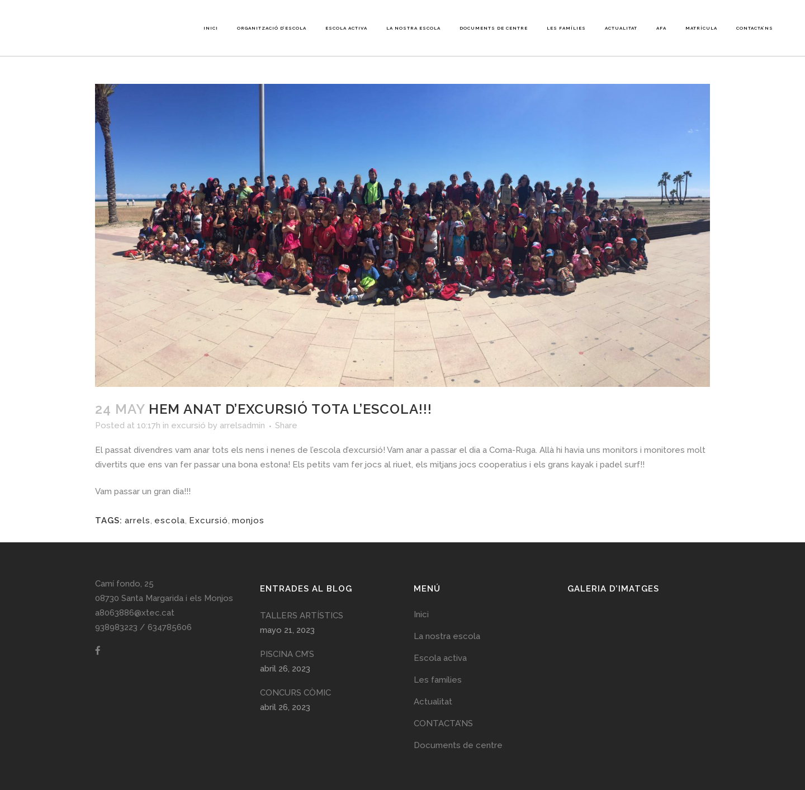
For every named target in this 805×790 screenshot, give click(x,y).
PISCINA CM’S (287, 654)
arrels (137, 520)
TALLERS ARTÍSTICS (301, 616)
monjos (248, 520)
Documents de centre (458, 745)
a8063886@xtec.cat (134, 613)
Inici (421, 614)
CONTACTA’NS (443, 723)
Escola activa (440, 658)
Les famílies (438, 680)
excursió (188, 425)
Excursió (208, 520)
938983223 (116, 627)
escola (169, 520)
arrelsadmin (242, 425)
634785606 (170, 627)
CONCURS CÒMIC (295, 693)
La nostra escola (447, 636)
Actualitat (433, 702)
